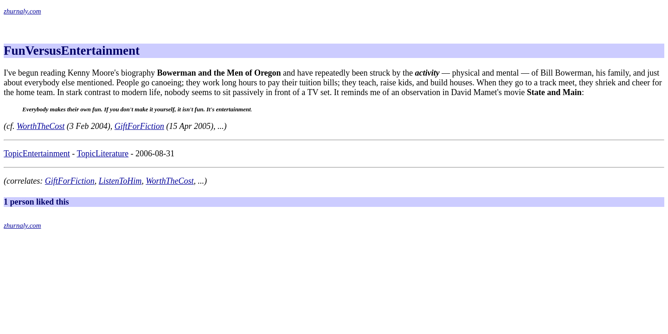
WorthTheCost (40, 126)
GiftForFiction (139, 126)
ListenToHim (120, 181)
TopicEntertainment (37, 153)
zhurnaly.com (22, 11)
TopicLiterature (102, 153)
